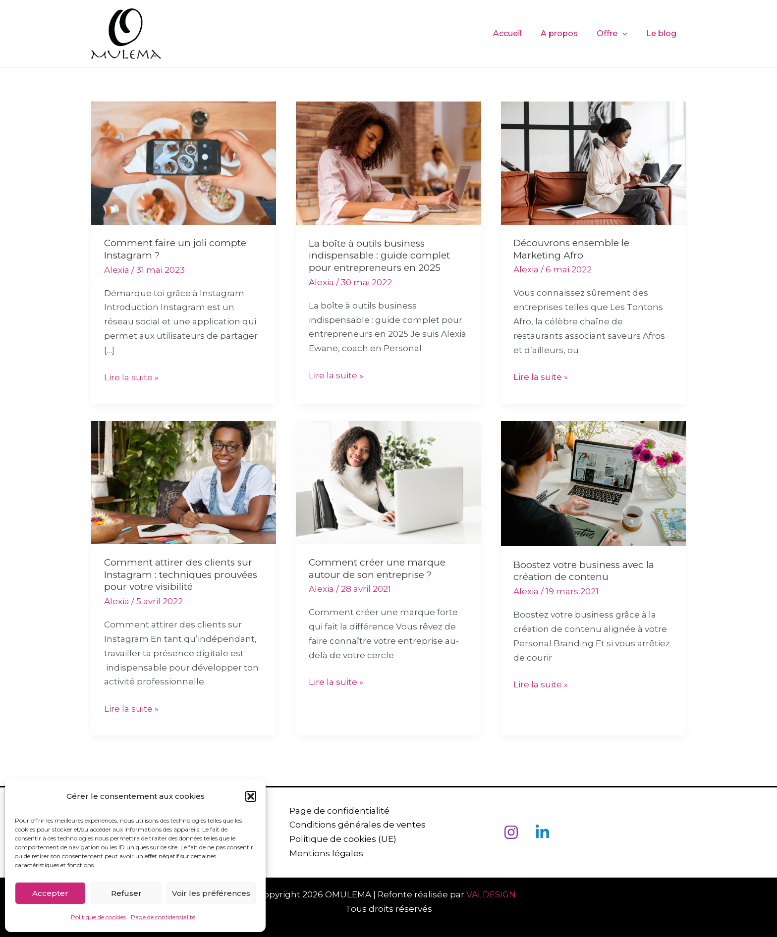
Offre (616, 33)
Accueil (517, 33)
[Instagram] (511, 832)
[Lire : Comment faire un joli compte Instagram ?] (183, 162)
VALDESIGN (493, 894)
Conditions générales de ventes (357, 825)
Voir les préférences (211, 893)
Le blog (663, 33)
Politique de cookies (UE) (342, 839)
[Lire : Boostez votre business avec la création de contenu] (593, 483)
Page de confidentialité (163, 917)
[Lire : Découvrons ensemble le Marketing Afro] (593, 162)
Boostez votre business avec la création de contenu (583, 571)
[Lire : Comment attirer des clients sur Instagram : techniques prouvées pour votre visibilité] (183, 481)
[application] (627, 33)
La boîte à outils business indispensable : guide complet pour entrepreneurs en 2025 (379, 255)
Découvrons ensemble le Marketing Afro (571, 249)
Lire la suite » (131, 376)
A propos (566, 33)
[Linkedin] (542, 832)
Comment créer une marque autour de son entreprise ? (377, 568)
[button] (251, 796)
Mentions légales (326, 853)
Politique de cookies (98, 917)
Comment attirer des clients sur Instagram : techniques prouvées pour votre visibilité (180, 574)
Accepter (50, 893)
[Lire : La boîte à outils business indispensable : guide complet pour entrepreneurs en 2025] (388, 162)
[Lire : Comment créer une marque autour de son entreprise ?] (388, 481)
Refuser (126, 893)
